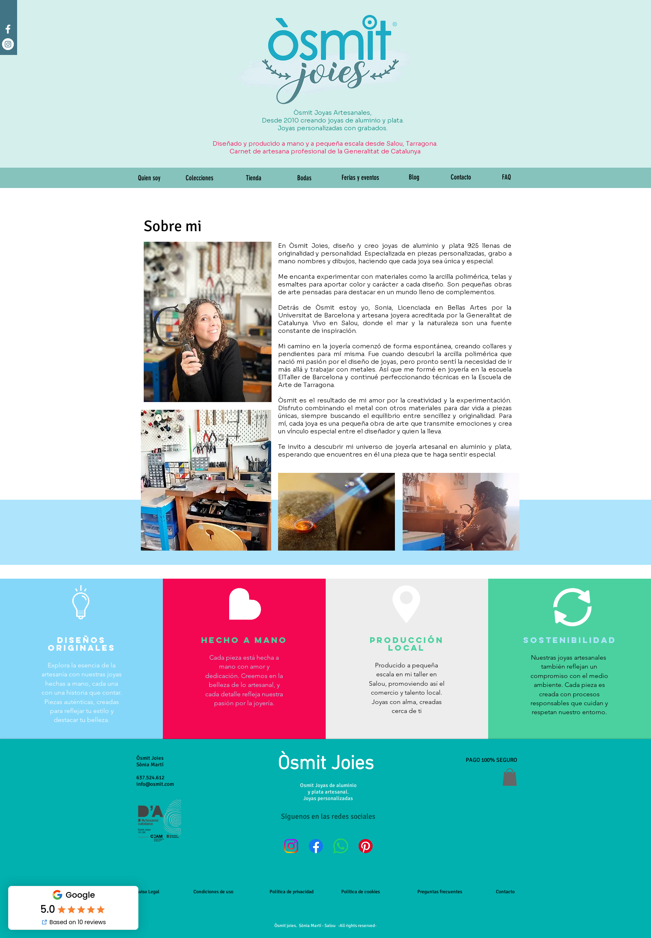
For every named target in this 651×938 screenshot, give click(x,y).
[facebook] (8, 29)
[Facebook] (316, 846)
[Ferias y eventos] (360, 178)
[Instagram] (291, 846)
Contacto (505, 892)
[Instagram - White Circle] (8, 44)
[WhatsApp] (340, 846)
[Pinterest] (365, 846)
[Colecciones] (199, 178)
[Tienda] (253, 178)
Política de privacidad (291, 892)
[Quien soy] (149, 178)
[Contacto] (461, 177)
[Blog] (414, 177)
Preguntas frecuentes (439, 892)
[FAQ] (506, 177)
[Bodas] (304, 178)
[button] (509, 777)
